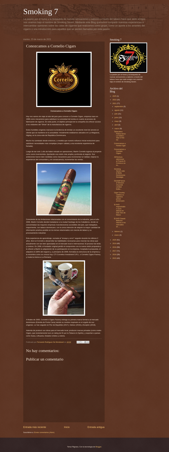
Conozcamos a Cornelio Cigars (120, 151)
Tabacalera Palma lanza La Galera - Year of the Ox (120, 136)
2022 (114, 100)
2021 (114, 103)
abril (116, 125)
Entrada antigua (95, 427)
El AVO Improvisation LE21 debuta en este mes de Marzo (119, 210)
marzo (117, 129)
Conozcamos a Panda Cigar (120, 144)
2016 (114, 254)
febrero (117, 231)
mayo (117, 121)
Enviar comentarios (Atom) (44, 432)
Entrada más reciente (34, 427)
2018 (114, 247)
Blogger (98, 447)
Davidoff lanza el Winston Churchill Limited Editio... (119, 185)
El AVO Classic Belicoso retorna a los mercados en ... (120, 223)
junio (117, 117)
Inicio (67, 427)
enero (117, 235)
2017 (114, 251)
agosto (117, 110)
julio (116, 114)
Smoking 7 (40, 11)
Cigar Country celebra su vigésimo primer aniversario (119, 197)
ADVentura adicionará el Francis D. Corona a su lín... (120, 161)
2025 (114, 96)
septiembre (119, 106)
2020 (114, 240)
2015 (114, 258)
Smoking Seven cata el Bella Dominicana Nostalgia (119, 173)
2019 (114, 243)
